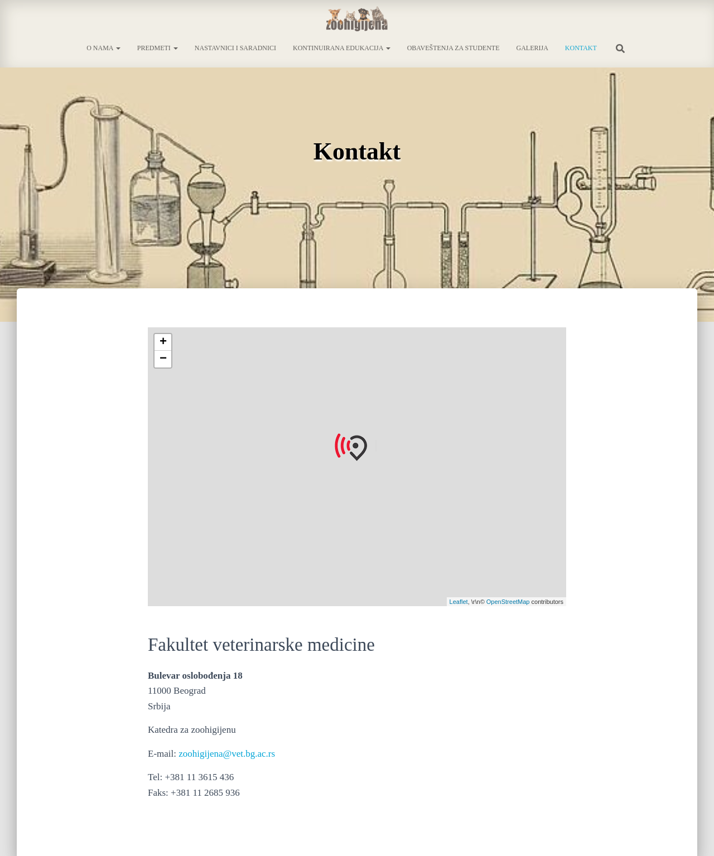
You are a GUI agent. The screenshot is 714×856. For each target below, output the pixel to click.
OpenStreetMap (508, 601)
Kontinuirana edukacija (341, 48)
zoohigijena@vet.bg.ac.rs (226, 753)
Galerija (532, 48)
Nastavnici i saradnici (235, 48)
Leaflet (459, 601)
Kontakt (581, 48)
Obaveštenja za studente (453, 48)
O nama (103, 48)
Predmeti (157, 48)
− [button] (163, 359)
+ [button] (163, 342)
